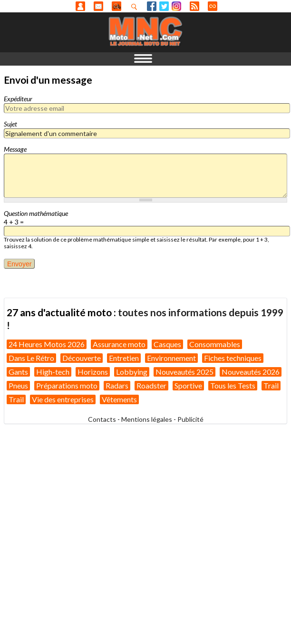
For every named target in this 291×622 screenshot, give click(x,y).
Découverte (81, 357)
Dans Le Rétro (31, 357)
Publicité (190, 419)
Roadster (151, 385)
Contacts (102, 419)
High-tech (52, 371)
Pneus (18, 385)
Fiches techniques (233, 357)
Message (15, 149)
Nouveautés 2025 (184, 371)
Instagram (176, 6)
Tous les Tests (232, 385)
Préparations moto (66, 385)
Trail (271, 385)
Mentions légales (146, 419)
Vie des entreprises (63, 399)
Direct (212, 6)
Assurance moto (119, 344)
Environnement (171, 357)
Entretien (124, 357)
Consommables (214, 344)
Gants (18, 371)
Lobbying (131, 371)
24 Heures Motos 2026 (47, 344)
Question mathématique (36, 213)
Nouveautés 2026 (251, 371)
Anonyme (80, 6)
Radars (117, 385)
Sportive (188, 385)
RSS (194, 6)
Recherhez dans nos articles (136, 6)
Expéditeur (18, 99)
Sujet (10, 124)
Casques (167, 344)
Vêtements (119, 399)
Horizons (93, 371)
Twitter (164, 6)
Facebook (151, 6)
